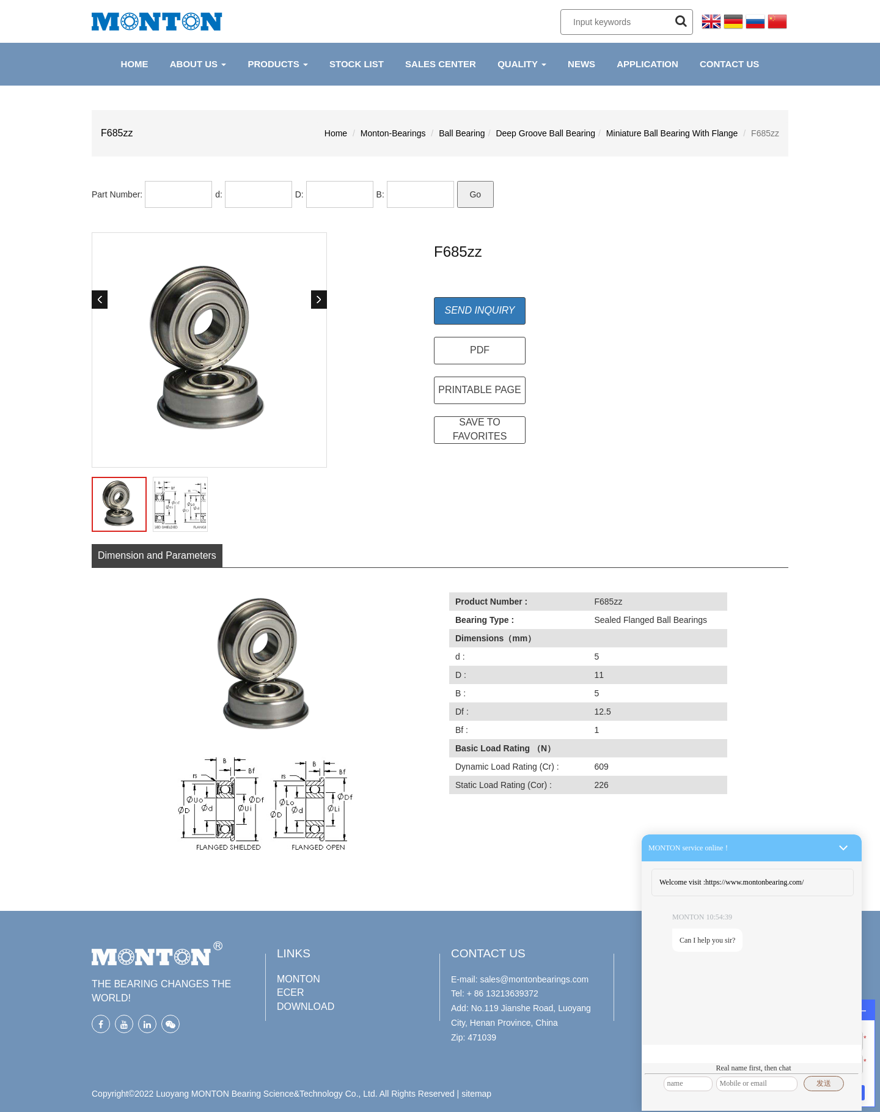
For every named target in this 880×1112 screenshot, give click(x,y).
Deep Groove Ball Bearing (545, 133)
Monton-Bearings (393, 133)
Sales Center (440, 64)
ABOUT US (198, 64)
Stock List (356, 64)
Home (335, 133)
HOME (134, 64)
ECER (290, 992)
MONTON (298, 979)
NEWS (581, 64)
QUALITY (521, 64)
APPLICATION (647, 64)
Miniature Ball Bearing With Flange (672, 133)
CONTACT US (729, 64)
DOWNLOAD (305, 1006)
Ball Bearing (462, 133)
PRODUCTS (277, 64)
